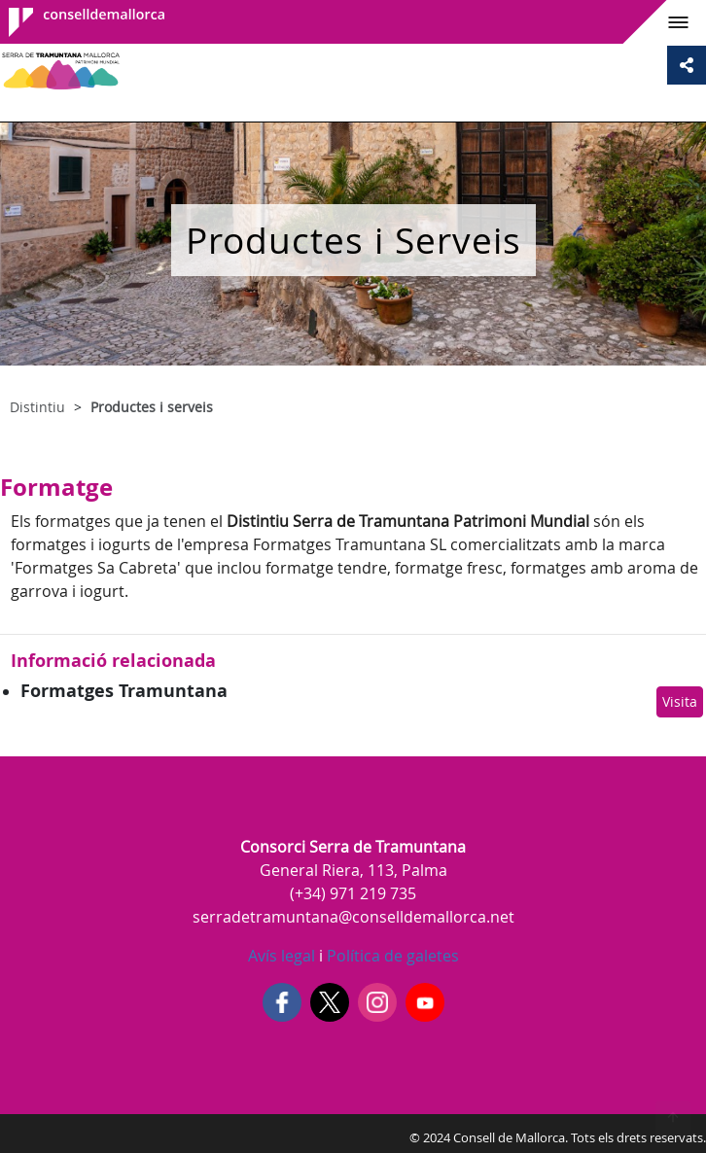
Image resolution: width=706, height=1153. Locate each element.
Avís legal (281, 955)
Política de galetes (391, 955)
